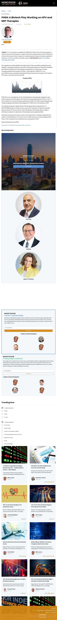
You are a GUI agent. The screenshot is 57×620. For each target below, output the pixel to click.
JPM (51, 482)
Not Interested (42, 617)
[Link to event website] (28, 161)
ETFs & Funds (7, 425)
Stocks (5, 440)
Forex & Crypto (7, 428)
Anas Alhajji (28, 219)
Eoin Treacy (39, 515)
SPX (53, 482)
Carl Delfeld (10, 552)
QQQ (51, 593)
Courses (6, 417)
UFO (51, 556)
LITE (53, 519)
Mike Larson (10, 477)
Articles (5, 411)
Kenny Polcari (11, 589)
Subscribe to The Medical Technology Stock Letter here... (16, 125)
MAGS (49, 593)
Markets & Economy (8, 437)
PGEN (29, 24)
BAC (48, 482)
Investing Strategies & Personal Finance (13, 434)
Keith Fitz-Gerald (40, 477)
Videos (5, 414)
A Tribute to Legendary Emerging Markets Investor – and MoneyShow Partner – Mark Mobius (13, 467)
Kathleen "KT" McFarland (28, 279)
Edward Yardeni (40, 589)
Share (3, 11)
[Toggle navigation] (54, 3)
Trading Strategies (8, 443)
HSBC (23, 556)
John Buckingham (12, 515)
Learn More (42, 615)
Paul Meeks (28, 249)
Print (9, 11)
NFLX (47, 556)
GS (49, 482)
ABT (25, 519)
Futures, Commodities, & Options (11, 431)
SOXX (49, 556)
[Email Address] (28, 328)
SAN (25, 556)
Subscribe (28, 330)
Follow (7, 42)
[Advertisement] (28, 295)
